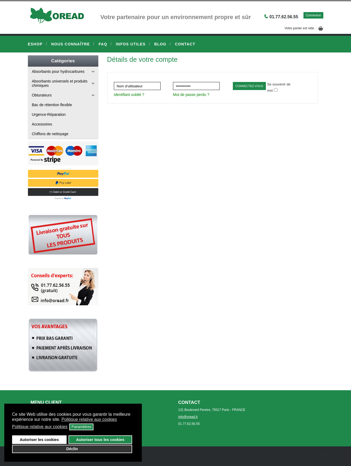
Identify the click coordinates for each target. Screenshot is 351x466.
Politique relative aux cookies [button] (89, 419)
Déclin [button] (72, 449)
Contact (185, 44)
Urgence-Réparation (49, 114)
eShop (35, 44)
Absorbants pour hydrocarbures (58, 71)
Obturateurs (42, 95)
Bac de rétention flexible (52, 105)
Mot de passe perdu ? (191, 94)
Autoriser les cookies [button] (39, 440)
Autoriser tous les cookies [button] (100, 440)
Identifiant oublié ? (129, 94)
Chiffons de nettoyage (50, 134)
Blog (160, 44)
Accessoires (42, 124)
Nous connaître (70, 44)
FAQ (103, 44)
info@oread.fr (188, 417)
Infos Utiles (131, 44)
